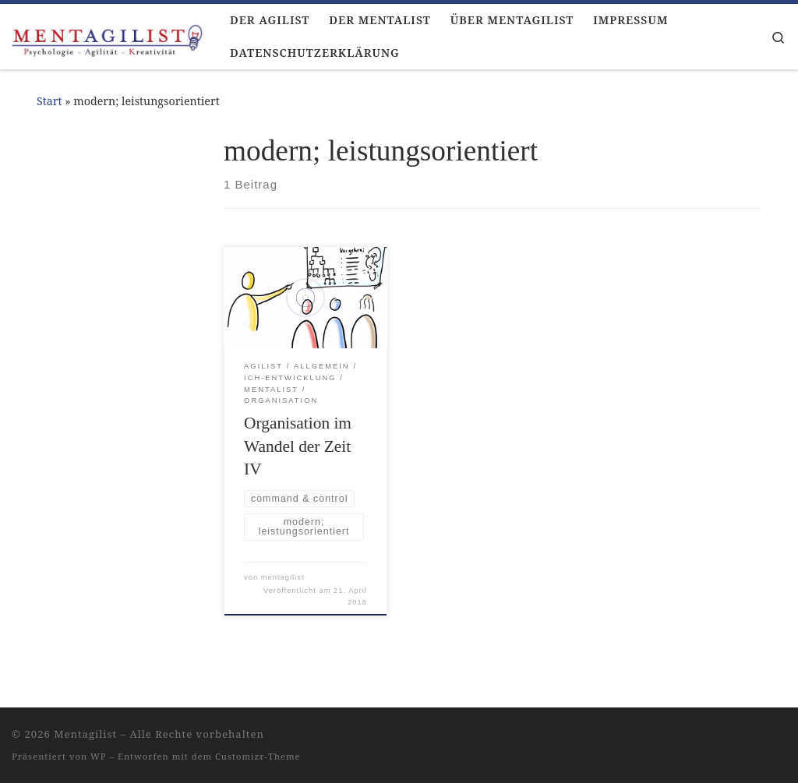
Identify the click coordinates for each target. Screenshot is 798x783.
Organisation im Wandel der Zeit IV (297, 446)
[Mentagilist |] (109, 36)
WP (98, 756)
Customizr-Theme (258, 756)
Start (49, 100)
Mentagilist (85, 734)
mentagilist (283, 577)
